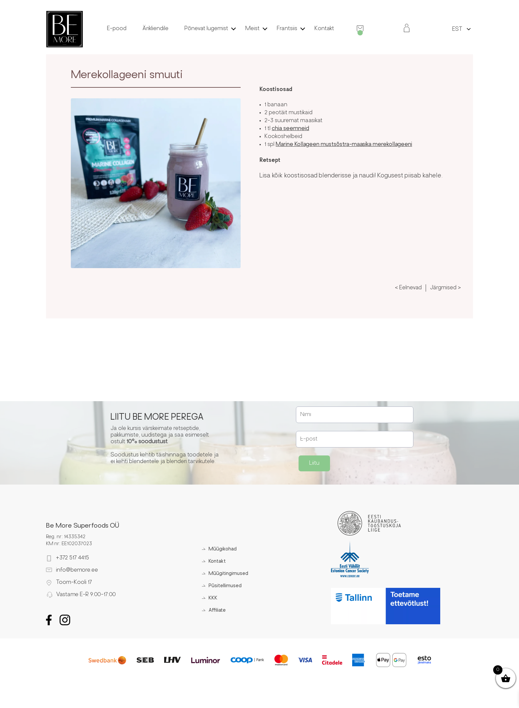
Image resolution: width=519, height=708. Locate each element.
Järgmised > (445, 288)
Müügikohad (223, 549)
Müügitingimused (228, 573)
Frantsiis (287, 28)
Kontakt (324, 28)
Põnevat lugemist (206, 28)
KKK (213, 598)
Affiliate (217, 610)
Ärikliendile (155, 28)
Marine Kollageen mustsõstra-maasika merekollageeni (344, 144)
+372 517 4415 (72, 558)
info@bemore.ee (77, 570)
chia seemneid (290, 128)
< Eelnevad (408, 288)
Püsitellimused (225, 586)
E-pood (116, 28)
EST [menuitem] (457, 29)
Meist (252, 28)
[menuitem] (457, 29)
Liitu (314, 463)
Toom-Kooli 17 (74, 582)
